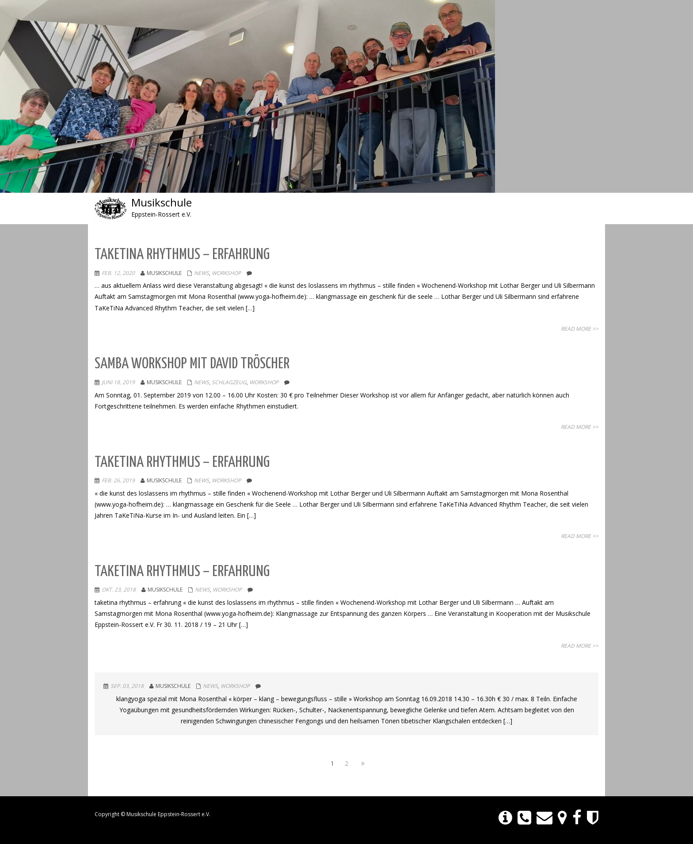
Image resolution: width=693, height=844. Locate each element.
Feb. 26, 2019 (118, 480)
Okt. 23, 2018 (119, 589)
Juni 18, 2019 (118, 382)
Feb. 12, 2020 (118, 273)
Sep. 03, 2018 (127, 686)
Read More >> (579, 328)
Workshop (226, 273)
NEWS (201, 273)
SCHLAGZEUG (229, 382)
